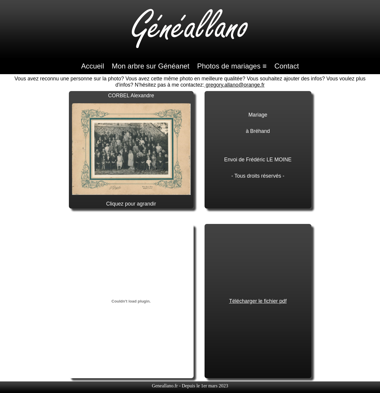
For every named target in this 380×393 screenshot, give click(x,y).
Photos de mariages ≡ (232, 66)
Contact (286, 66)
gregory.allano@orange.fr (234, 85)
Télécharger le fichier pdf (258, 301)
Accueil (92, 66)
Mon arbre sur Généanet (150, 66)
